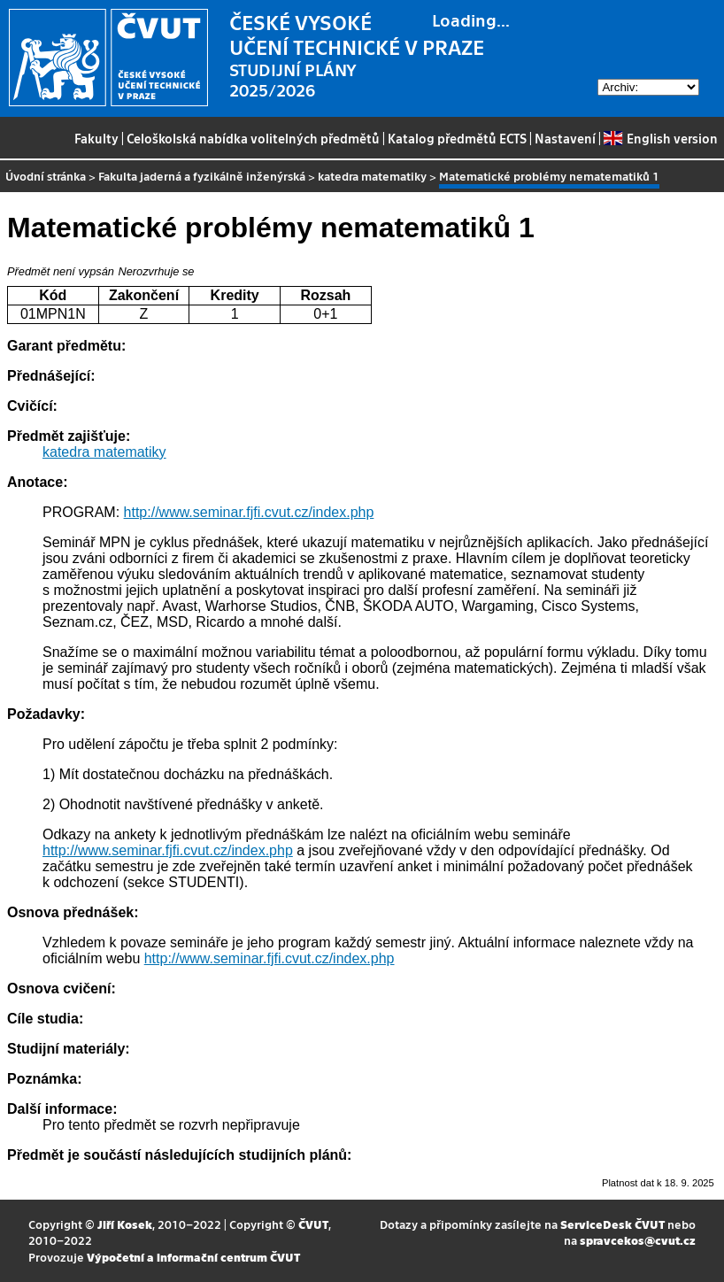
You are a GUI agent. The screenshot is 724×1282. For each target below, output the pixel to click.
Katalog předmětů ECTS (457, 138)
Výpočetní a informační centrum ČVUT (193, 1256)
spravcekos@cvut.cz (638, 1240)
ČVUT (313, 1224)
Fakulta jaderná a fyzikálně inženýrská (201, 175)
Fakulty (96, 138)
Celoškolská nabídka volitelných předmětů (253, 138)
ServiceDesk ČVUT (612, 1224)
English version (660, 138)
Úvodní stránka (45, 175)
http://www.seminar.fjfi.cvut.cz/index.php (249, 512)
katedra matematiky (372, 175)
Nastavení (565, 138)
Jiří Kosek (124, 1224)
